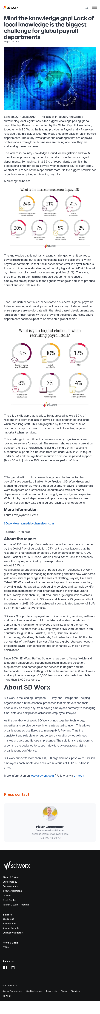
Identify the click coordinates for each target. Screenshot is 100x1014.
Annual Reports (11, 928)
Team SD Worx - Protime (16, 904)
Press (6, 947)
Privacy (64, 991)
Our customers (11, 886)
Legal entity (51, 991)
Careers (7, 895)
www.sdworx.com (42, 775)
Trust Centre (9, 900)
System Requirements (13, 991)
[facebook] (5, 967)
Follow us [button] (8, 961)
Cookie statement (34, 991)
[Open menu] (94, 7)
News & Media (10, 942)
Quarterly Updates (13, 932)
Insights (7, 914)
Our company (10, 882)
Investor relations (12, 891)
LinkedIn (79, 775)
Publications (9, 923)
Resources (8, 919)
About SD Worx (11, 877)
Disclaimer (75, 991)
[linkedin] (12, 967)
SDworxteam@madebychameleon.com (29, 523)
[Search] (86, 7)
